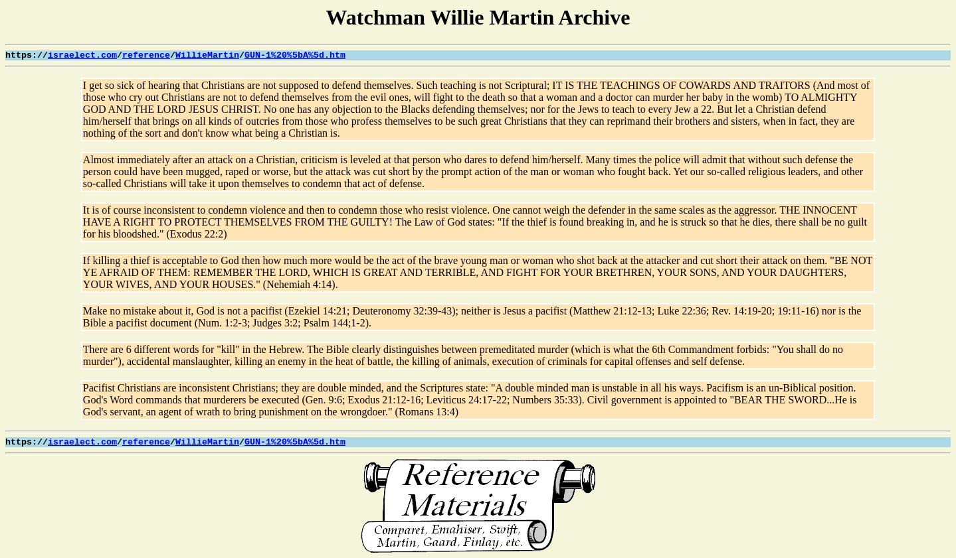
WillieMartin (207, 55)
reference (146, 55)
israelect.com (82, 55)
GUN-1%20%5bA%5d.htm (294, 55)
